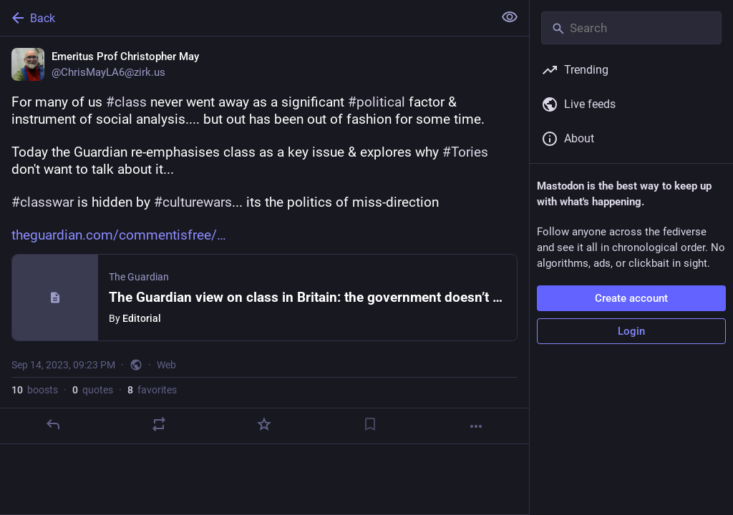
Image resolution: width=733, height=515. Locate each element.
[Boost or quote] (159, 424)
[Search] (631, 27)
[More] (476, 426)
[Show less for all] (509, 17)
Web (166, 365)
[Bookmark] (370, 424)
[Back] (245, 18)
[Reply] (53, 424)
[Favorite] (264, 424)
